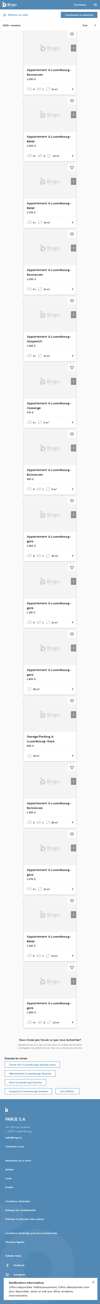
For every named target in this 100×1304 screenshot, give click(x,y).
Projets (9, 1187)
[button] (73, 48)
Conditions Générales (17, 1201)
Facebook (15, 1265)
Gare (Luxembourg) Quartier (25, 1082)
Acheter (9, 1169)
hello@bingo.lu (13, 1137)
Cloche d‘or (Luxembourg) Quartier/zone (32, 1064)
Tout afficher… (67, 1091)
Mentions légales (15, 1241)
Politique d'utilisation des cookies (24, 1218)
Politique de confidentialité (20, 1210)
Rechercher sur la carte (18, 1160)
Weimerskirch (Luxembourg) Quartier (30, 1073)
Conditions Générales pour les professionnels (31, 1233)
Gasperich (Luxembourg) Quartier (28, 1091)
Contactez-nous (14, 1146)
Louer (8, 1178)
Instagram (15, 1275)
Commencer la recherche (79, 14)
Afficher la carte (15, 15)
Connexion (80, 4)
